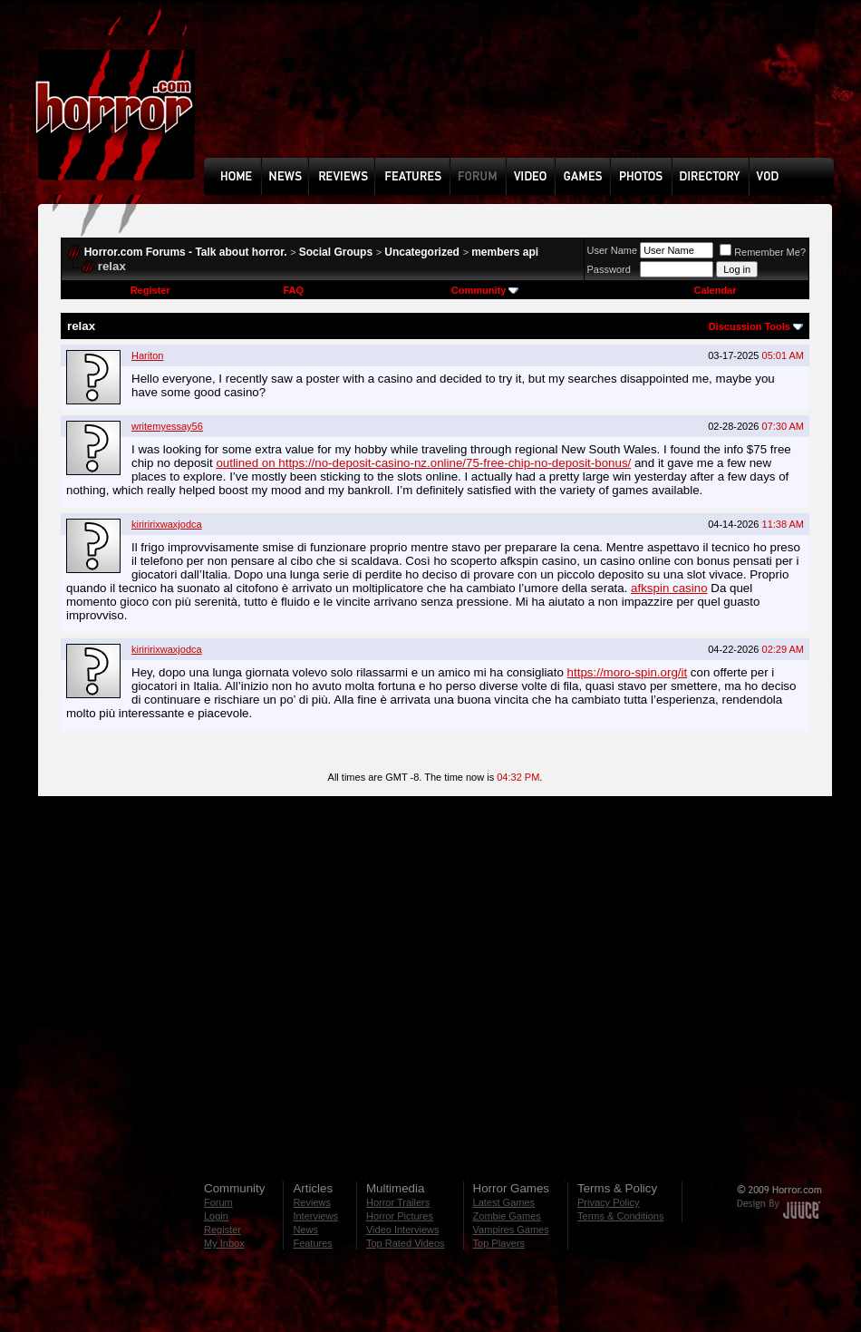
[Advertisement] (267, 92)
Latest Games (504, 1202)
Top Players (499, 1243)
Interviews (315, 1215)
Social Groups (335, 252)
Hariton (147, 355)
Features (312, 1243)
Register (150, 290)
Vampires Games (511, 1229)
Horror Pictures (399, 1215)
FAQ (293, 290)
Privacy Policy (608, 1202)
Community (485, 290)
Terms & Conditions (620, 1215)
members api (504, 252)
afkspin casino (669, 588)
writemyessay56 (167, 426)
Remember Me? (763, 252)
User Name (612, 250)
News (305, 1229)
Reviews (312, 1202)
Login (216, 1215)
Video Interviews (403, 1229)
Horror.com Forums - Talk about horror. (185, 252)
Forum (218, 1202)
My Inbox (224, 1243)
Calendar (714, 290)
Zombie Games (507, 1215)
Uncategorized (422, 252)
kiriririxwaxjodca (166, 524)
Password (609, 269)
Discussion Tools (749, 326)
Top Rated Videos (405, 1243)
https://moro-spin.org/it (627, 672)
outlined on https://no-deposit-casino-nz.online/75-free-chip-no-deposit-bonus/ (423, 463)
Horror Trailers (398, 1202)
